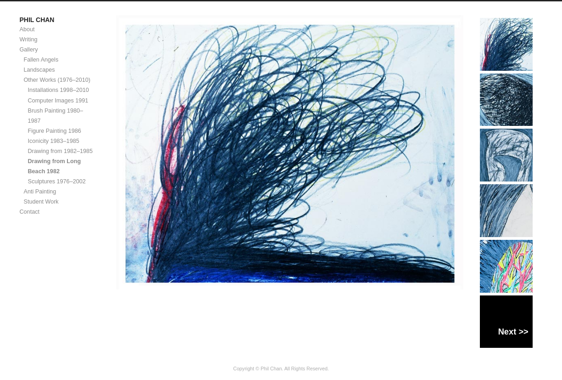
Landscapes (39, 70)
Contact (29, 212)
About (27, 29)
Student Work (41, 202)
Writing (29, 39)
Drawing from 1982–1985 (60, 151)
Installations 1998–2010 (58, 90)
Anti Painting (40, 191)
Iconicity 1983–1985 (53, 141)
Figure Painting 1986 (54, 131)
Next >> (513, 331)
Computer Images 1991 (58, 100)
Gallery (29, 49)
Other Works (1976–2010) (57, 80)
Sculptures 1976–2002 (57, 181)
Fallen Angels (41, 60)
